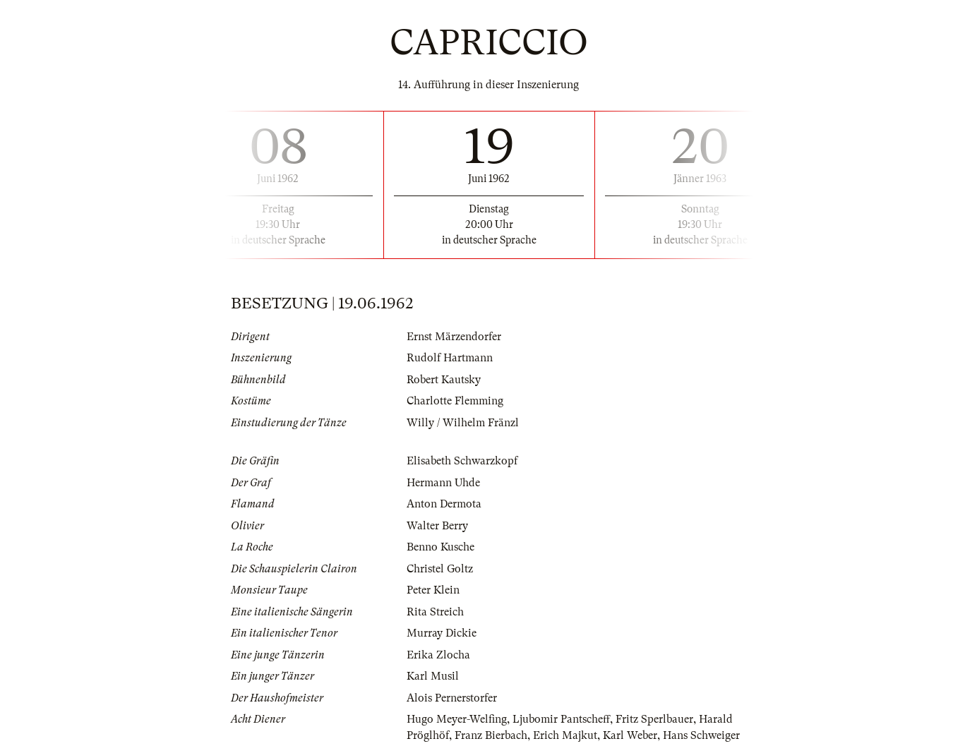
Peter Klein (433, 590)
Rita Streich (435, 612)
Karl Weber (630, 735)
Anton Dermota (444, 504)
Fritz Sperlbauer (654, 719)
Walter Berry (437, 525)
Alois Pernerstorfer (452, 698)
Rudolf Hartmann (450, 357)
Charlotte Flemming (455, 401)
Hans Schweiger (701, 735)
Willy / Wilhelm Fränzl (463, 422)
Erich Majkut (565, 735)
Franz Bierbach (491, 735)
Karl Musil (433, 676)
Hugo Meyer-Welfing (457, 719)
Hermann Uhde (443, 482)
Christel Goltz (440, 568)
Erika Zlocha (438, 655)
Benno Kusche (440, 547)
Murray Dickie (441, 633)
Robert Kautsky (444, 379)
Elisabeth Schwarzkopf (462, 461)
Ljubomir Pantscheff (561, 719)
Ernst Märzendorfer (454, 336)
